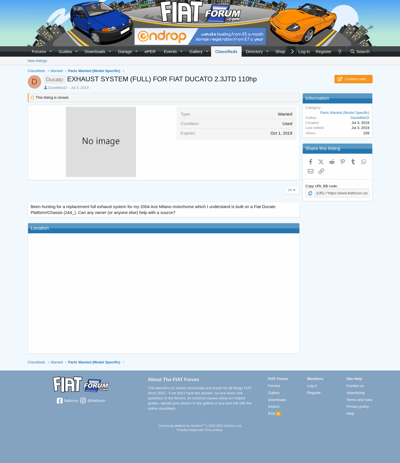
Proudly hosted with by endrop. (200, 430)
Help (350, 413)
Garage (125, 51)
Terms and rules (359, 400)
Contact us (355, 386)
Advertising (355, 393)
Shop (280, 51)
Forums (39, 51)
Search (273, 406)
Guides (65, 51)
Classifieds (226, 51)
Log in (312, 386)
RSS (274, 413)
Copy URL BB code (321, 186)
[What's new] (339, 51)
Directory (254, 51)
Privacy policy (357, 406)
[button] (50, 51)
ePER (150, 51)
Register (314, 393)
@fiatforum (92, 401)
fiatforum (67, 401)
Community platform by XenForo (200, 425)
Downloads (95, 51)
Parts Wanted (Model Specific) (344, 112)
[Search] (360, 51)
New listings (37, 61)
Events (170, 51)
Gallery (196, 51)
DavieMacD (57, 88)
